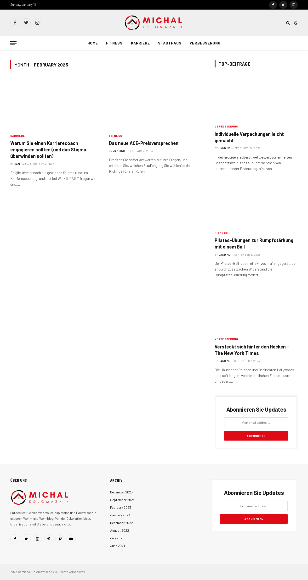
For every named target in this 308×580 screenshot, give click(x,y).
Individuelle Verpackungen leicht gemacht (249, 137)
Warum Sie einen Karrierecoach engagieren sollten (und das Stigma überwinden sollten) (48, 149)
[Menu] (13, 43)
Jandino (20, 164)
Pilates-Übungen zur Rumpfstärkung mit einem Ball (254, 243)
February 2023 (120, 507)
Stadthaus (170, 43)
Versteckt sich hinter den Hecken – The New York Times (252, 350)
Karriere (140, 43)
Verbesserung (205, 43)
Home (92, 43)
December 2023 (121, 492)
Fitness (114, 43)
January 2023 (120, 515)
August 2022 (119, 530)
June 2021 (117, 546)
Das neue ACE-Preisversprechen (143, 143)
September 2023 (122, 500)
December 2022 (121, 523)
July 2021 (117, 538)
